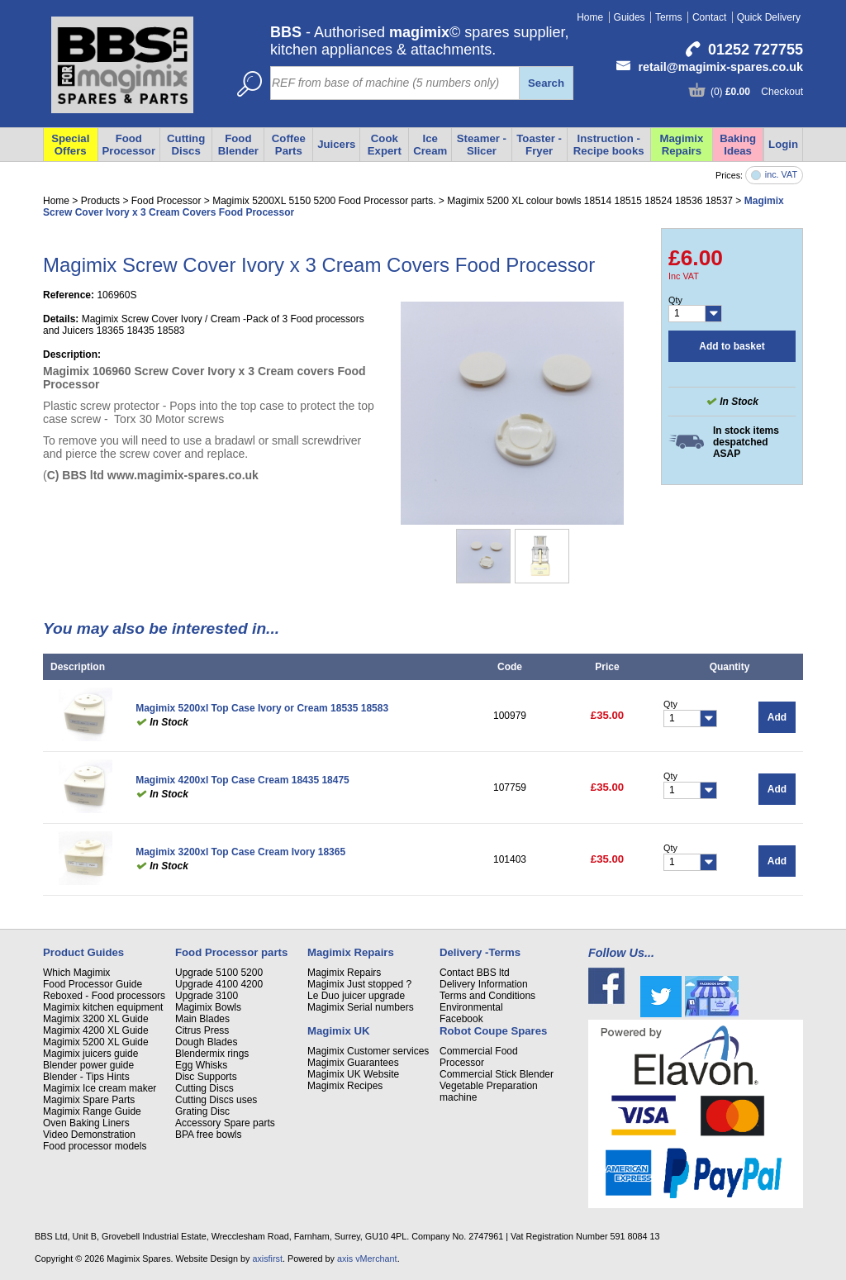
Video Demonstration (89, 1134)
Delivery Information (484, 984)
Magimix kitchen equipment (103, 1007)
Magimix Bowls (208, 1007)
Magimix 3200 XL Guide (96, 1019)
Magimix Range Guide (92, 1111)
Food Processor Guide (92, 984)
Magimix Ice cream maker (99, 1088)
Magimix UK (338, 1031)
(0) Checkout (757, 92)
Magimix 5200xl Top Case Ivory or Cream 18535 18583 (261, 708)
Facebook (461, 1019)
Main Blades (202, 1019)
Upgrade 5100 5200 (219, 972)
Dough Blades (206, 1042)
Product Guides (83, 952)
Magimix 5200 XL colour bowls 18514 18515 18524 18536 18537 (590, 201)
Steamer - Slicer (481, 144)
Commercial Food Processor (479, 1056)
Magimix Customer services (368, 1051)
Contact (709, 17)
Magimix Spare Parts (89, 1100)
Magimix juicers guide (90, 1053)
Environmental (471, 1007)
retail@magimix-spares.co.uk (720, 67)
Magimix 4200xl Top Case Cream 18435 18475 (242, 780)
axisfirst (267, 1258)
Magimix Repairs (682, 144)
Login (783, 144)
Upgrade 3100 (206, 996)
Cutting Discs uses (216, 1100)
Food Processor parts (231, 952)
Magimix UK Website (353, 1074)
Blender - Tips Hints (86, 1077)
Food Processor (129, 144)
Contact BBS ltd (475, 972)
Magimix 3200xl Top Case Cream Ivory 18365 (240, 852)
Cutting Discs (186, 144)
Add (777, 717)
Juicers (336, 144)
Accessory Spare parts (225, 1123)
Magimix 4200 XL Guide (96, 1030)
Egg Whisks (201, 1065)
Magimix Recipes (345, 1086)
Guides (629, 17)
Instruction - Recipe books (608, 144)
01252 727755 (755, 49)
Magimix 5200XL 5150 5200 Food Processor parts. (323, 201)
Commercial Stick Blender (497, 1074)
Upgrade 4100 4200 (219, 984)
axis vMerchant (367, 1258)
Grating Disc (202, 1111)
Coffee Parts (289, 144)
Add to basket (731, 346)
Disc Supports (206, 1077)
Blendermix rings (212, 1053)
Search (546, 83)
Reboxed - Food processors (104, 996)
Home (590, 17)
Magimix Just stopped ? (359, 984)
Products (100, 201)
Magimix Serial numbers (360, 1007)
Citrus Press (202, 1030)
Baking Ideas (738, 144)
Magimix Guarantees (353, 1062)
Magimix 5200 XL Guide (96, 1042)
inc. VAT (781, 174)
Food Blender (238, 144)
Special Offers (70, 144)
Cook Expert (385, 144)
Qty (675, 300)
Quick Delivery (769, 17)
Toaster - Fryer (539, 144)
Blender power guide (88, 1065)
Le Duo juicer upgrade (356, 996)
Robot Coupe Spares (493, 1031)
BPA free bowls (208, 1134)
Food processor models (94, 1146)
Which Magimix (76, 972)
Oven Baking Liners (86, 1123)
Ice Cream (430, 144)
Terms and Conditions (487, 996)
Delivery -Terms (480, 952)
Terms (668, 17)
